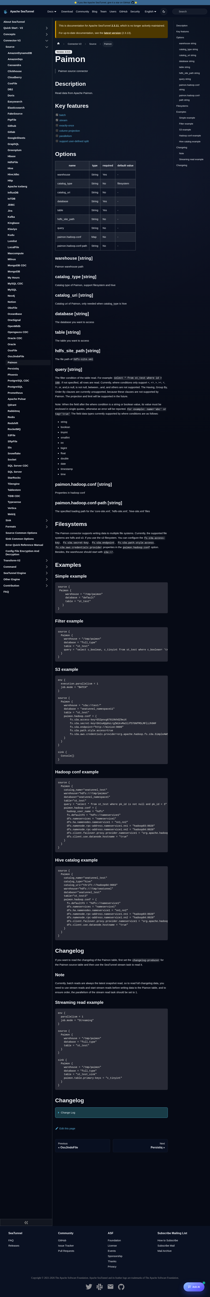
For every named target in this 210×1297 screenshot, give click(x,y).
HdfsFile (13, 162)
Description (182, 25)
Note (181, 153)
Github (12, 125)
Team (103, 11)
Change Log (68, 1112)
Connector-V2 (12, 40)
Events (112, 1250)
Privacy (112, 1266)
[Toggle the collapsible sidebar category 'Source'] (47, 47)
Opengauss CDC (18, 332)
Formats (11, 526)
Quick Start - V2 (13, 27)
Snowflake (14, 453)
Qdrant (12, 404)
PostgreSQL (15, 386)
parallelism (65, 135)
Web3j (11, 514)
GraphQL (13, 143)
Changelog (181, 147)
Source (10, 46)
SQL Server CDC (18, 465)
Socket (12, 459)
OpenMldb (14, 326)
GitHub (123, 11)
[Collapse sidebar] (26, 1222)
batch (62, 114)
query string (185, 79)
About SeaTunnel (14, 21)
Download (67, 11)
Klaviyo (12, 229)
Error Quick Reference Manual (24, 544)
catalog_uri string (187, 55)
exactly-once (66, 125)
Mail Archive (165, 1250)
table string (184, 67)
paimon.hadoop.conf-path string (189, 97)
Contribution (11, 585)
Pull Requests (66, 1250)
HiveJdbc (13, 174)
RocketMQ (14, 429)
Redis (11, 417)
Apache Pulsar (17, 398)
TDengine (14, 483)
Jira (10, 210)
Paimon (12, 362)
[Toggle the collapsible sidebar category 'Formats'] (47, 527)
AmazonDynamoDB (20, 53)
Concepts (9, 34)
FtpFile (12, 119)
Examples (181, 112)
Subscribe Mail (166, 1245)
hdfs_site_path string (189, 73)
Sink (8, 520)
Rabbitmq (14, 410)
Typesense (14, 501)
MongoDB (14, 271)
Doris (11, 95)
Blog (94, 11)
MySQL (12, 289)
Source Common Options (21, 532)
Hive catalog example (189, 141)
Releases (13, 1245)
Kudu (11, 234)
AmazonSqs (15, 59)
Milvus (12, 259)
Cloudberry (15, 77)
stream (63, 120)
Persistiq (13, 368)
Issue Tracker (66, 1245)
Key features (182, 31)
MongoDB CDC (17, 265)
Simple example (187, 117)
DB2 (10, 89)
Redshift (13, 423)
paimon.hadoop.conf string (189, 87)
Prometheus (15, 392)
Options (180, 37)
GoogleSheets (16, 137)
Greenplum (14, 150)
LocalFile (13, 247)
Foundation (114, 1240)
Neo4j (11, 295)
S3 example (185, 129)
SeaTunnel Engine (14, 572)
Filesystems (182, 106)
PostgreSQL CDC (18, 380)
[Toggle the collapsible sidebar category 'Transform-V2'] (47, 560)
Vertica (12, 508)
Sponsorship (115, 1256)
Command (9, 566)
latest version (112, 32)
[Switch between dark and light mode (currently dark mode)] (163, 11)
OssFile (12, 350)
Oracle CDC (15, 338)
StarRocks (14, 477)
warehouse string (187, 43)
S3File (11, 435)
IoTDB (11, 198)
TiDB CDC (14, 495)
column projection (69, 130)
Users (113, 11)
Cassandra (14, 65)
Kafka (11, 216)
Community (82, 11)
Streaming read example (191, 159)
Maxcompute (16, 253)
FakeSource (15, 113)
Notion (12, 301)
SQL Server (15, 471)
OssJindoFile (16, 356)
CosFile (12, 83)
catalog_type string (188, 49)
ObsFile (12, 307)
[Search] (189, 11)
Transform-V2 (11, 560)
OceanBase (15, 313)
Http (10, 180)
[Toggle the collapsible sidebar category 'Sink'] (47, 520)
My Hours (14, 277)
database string (186, 61)
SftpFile (12, 441)
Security (135, 11)
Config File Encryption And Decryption (22, 552)
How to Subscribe (168, 1240)
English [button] (149, 11)
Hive (10, 168)
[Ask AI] (193, 1286)
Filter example (186, 123)
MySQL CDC (15, 283)
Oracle (12, 344)
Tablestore (14, 489)
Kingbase (14, 222)
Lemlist (12, 241)
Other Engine (11, 579)
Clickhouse (15, 71)
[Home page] (58, 44)
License (112, 1245)
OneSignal (14, 319)
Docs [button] (50, 11)
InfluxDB (13, 192)
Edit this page (65, 1128)
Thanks (112, 1261)
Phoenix (13, 374)
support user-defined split (74, 141)
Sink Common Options (20, 538)
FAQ (6, 591)
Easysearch (15, 101)
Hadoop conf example (190, 135)
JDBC (11, 204)
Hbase (12, 156)
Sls (10, 447)
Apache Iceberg (17, 186)
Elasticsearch (16, 107)
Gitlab (11, 131)
